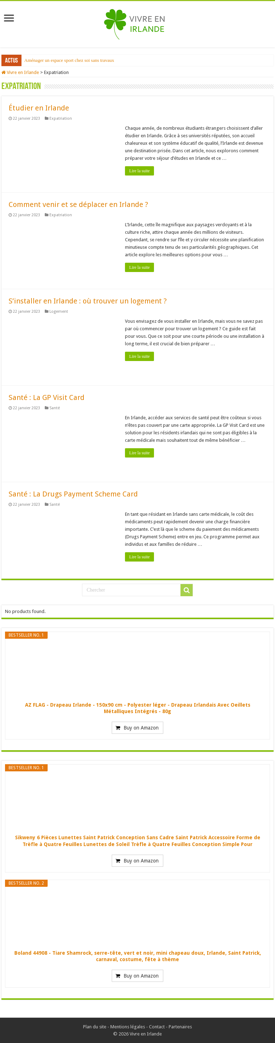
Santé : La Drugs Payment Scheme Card (73, 494)
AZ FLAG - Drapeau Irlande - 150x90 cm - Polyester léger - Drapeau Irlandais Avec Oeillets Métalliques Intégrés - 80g (137, 708)
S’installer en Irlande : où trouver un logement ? (88, 301)
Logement (58, 311)
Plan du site (94, 1026)
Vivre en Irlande (20, 72)
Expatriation (60, 118)
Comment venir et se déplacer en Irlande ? (78, 204)
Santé (54, 408)
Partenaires (180, 1026)
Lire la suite (139, 170)
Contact (157, 1026)
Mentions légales (127, 1026)
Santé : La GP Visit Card (47, 397)
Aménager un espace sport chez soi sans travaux (69, 60)
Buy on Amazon (141, 728)
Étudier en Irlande (39, 108)
